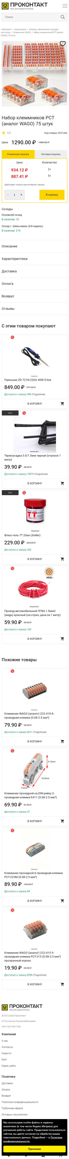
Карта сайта (9, 1065)
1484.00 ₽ (43, 142)
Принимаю (34, 1149)
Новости (6, 1053)
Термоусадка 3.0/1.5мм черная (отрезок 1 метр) (32, 457)
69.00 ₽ (28, 622)
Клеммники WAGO (22, 32)
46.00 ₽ (28, 467)
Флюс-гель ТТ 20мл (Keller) (22, 535)
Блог (4, 1059)
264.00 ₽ (31, 542)
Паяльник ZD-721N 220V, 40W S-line (27, 380)
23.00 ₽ (28, 968)
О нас (5, 1040)
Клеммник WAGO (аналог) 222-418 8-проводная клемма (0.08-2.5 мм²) (29, 715)
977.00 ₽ (31, 387)
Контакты (7, 1047)
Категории (6, 29)
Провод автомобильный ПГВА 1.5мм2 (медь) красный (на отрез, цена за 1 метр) (32, 613)
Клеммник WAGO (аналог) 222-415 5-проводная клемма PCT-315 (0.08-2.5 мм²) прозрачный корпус (32, 956)
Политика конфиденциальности (20, 1102)
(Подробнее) (38, 394)
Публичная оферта (12, 1108)
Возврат (6, 1095)
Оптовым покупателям (15, 1114)
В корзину (52, 194)
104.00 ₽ (28, 884)
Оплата (6, 1089)
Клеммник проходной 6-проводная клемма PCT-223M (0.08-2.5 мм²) (33, 875)
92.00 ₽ (28, 725)
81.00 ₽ (28, 804)
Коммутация (20, 29)
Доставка (7, 1083)
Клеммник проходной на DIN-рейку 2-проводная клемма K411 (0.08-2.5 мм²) (30, 795)
